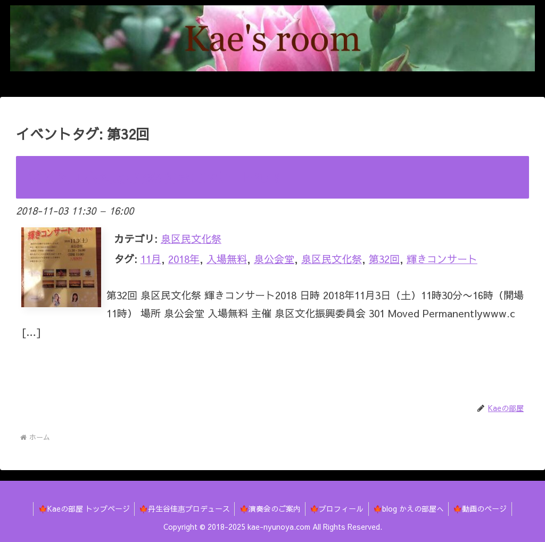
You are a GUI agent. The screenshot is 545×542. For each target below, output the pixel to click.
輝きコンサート (442, 259)
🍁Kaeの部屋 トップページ (79, 508)
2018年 (184, 259)
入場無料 (227, 259)
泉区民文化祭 (191, 238)
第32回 (384, 259)
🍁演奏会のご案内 (269, 508)
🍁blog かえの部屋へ (411, 508)
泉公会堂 (274, 259)
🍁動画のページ (484, 508)
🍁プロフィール (338, 508)
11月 (151, 259)
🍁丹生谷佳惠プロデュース (181, 508)
